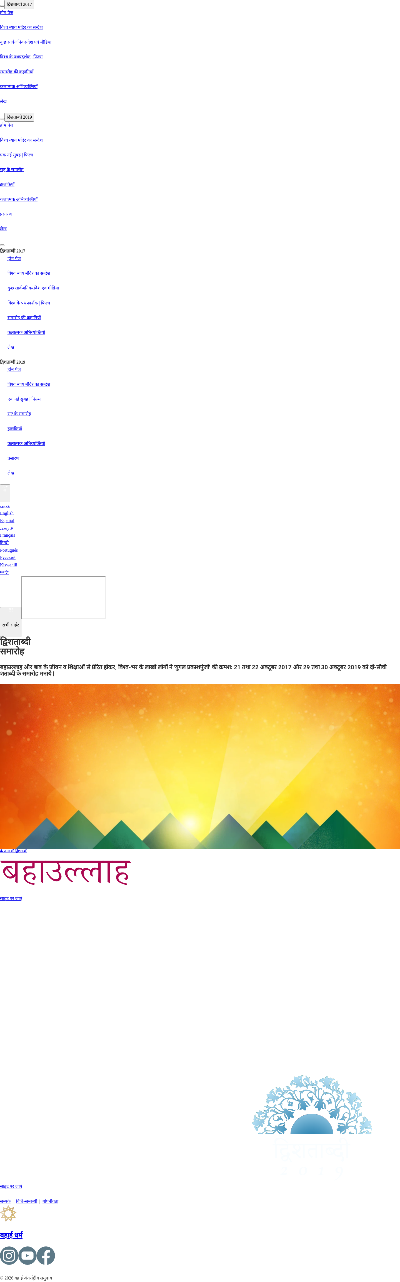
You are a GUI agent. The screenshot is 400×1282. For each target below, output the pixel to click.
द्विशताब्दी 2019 (19, 117)
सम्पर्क (5, 1201)
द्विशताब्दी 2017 (19, 4)
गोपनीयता (50, 1201)
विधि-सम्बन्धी (26, 1201)
